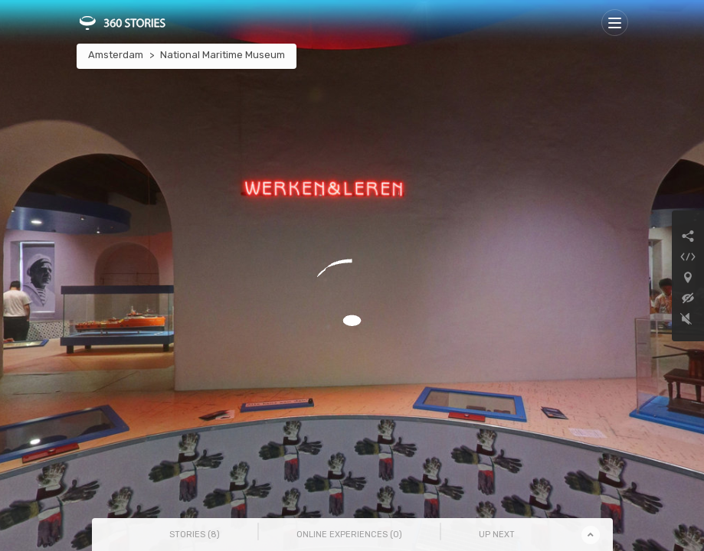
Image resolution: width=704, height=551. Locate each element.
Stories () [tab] (194, 535)
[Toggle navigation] (614, 22)
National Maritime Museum (222, 54)
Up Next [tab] (497, 535)
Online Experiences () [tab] (349, 535)
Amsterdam (115, 54)
